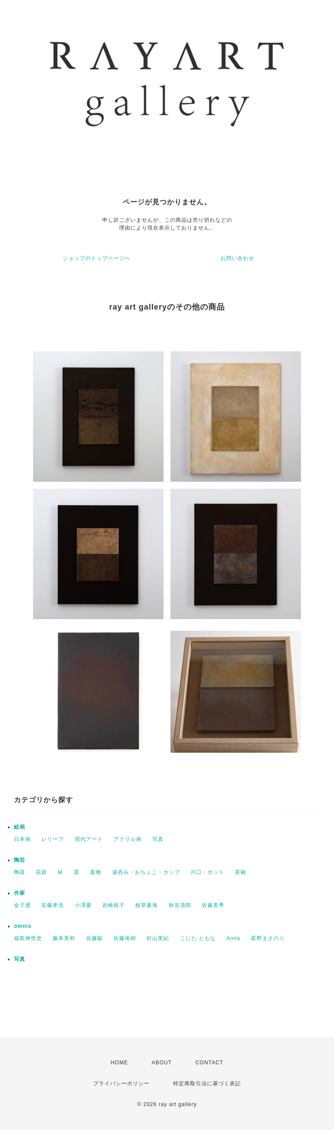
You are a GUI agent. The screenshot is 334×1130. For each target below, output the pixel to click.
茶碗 (240, 872)
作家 (19, 893)
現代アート (89, 839)
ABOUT (162, 1063)
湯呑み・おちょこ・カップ (146, 872)
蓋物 (95, 872)
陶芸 (19, 860)
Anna (233, 938)
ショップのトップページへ (96, 258)
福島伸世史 (28, 938)
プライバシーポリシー (121, 1083)
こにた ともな (198, 938)
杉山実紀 (158, 938)
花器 (41, 872)
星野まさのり (268, 938)
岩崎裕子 (113, 905)
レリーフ (52, 839)
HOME (119, 1063)
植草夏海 (146, 905)
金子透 (22, 905)
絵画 (19, 827)
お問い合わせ (237, 258)
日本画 (22, 839)
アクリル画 (128, 839)
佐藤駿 (94, 938)
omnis (22, 926)
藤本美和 (64, 938)
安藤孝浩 (52, 905)
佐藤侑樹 (125, 938)
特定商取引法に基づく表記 (207, 1083)
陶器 (19, 872)
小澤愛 (83, 905)
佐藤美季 (213, 905)
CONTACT (209, 1063)
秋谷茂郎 (180, 905)
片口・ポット (207, 872)
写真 (158, 839)
